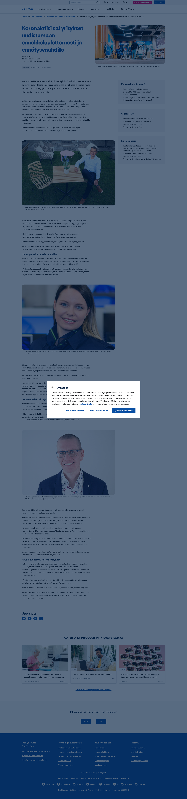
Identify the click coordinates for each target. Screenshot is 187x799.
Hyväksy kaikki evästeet (123, 410)
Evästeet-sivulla (85, 404)
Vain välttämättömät (75, 410)
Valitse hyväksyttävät (99, 410)
